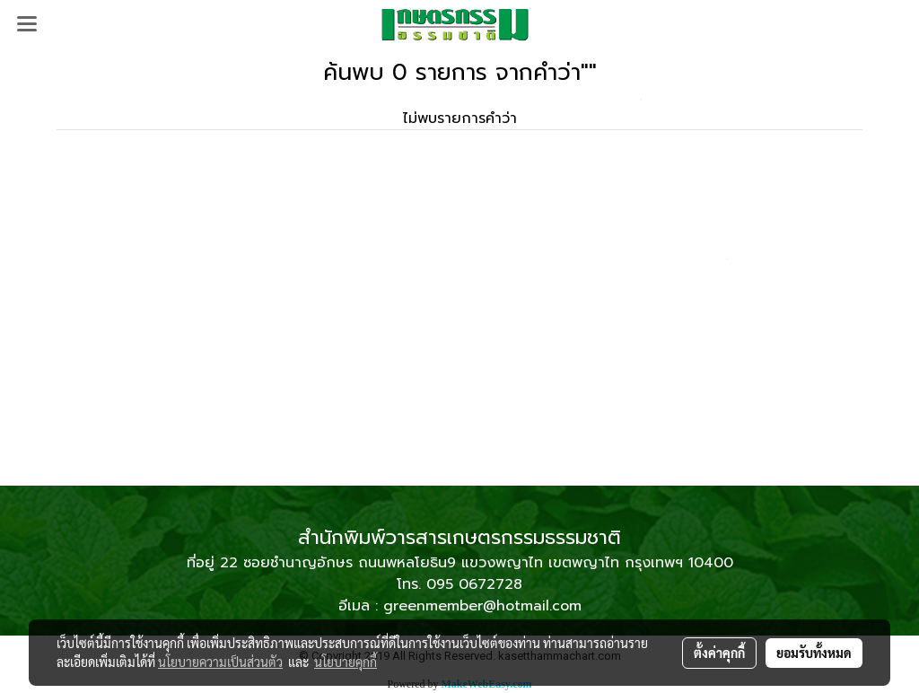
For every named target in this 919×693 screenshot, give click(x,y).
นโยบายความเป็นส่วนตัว (220, 662)
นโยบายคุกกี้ (345, 662)
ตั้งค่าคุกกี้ (719, 653)
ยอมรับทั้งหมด (814, 653)
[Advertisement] (459, 351)
